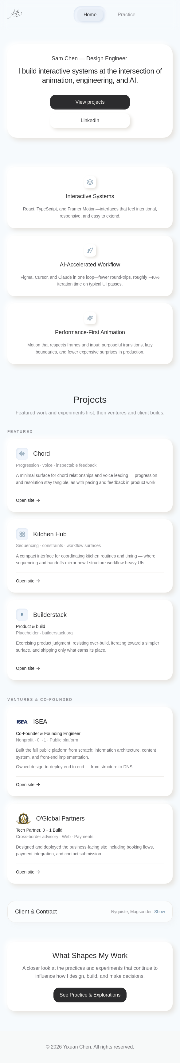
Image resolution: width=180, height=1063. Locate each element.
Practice (126, 14)
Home (90, 14)
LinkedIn (90, 120)
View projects (90, 102)
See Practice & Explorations (90, 994)
